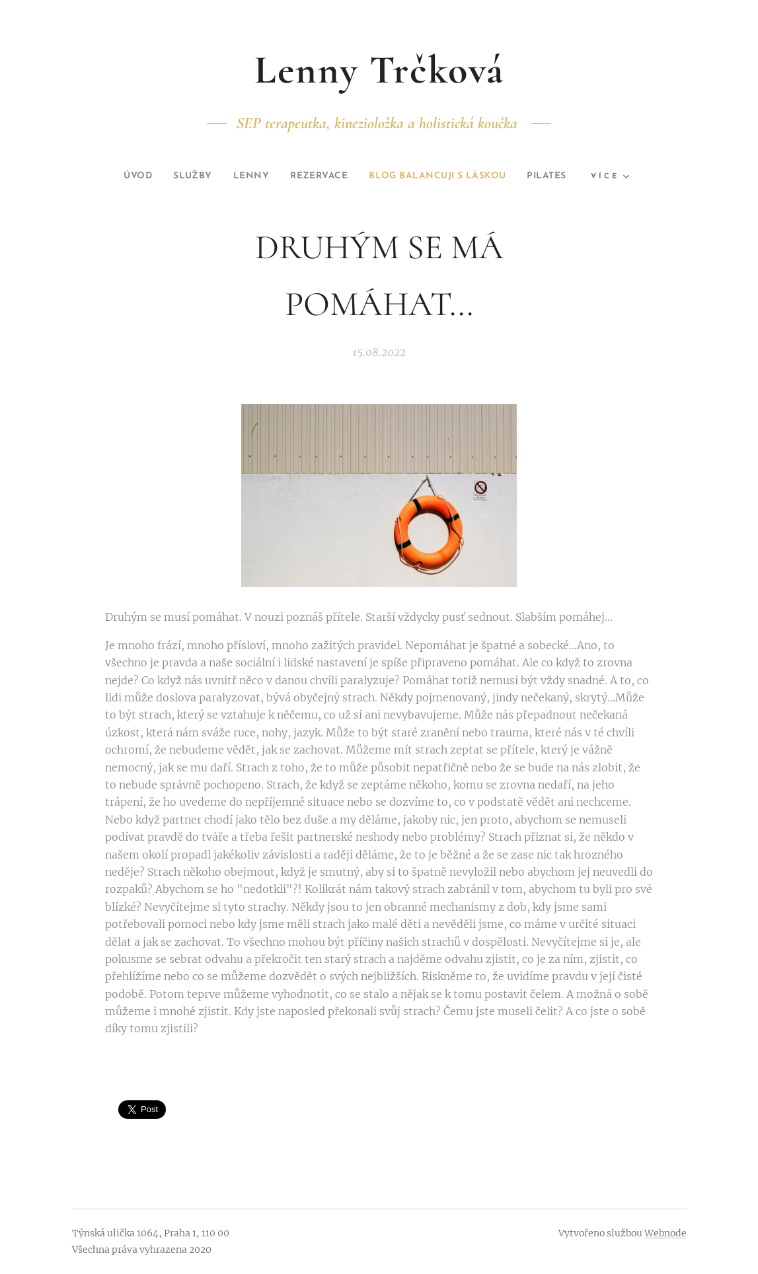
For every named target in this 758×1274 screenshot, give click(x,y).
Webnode (665, 1233)
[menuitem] (116, 176)
